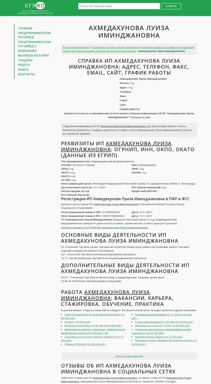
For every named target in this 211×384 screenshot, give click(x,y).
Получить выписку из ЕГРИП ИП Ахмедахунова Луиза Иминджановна (104, 227)
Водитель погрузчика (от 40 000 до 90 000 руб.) (93, 325)
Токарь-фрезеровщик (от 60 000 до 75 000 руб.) (164, 321)
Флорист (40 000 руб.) (77, 321)
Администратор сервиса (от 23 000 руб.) (159, 336)
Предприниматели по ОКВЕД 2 (34, 44)
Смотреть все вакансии (129, 356)
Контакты (26, 74)
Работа (24, 65)
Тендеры (25, 60)
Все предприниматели (76, 47)
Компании (27, 51)
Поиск (23, 70)
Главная (25, 28)
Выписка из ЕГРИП (33, 55)
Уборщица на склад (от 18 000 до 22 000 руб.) (162, 325)
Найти (171, 6)
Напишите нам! (140, 117)
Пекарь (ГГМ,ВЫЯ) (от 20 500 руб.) (85, 344)
